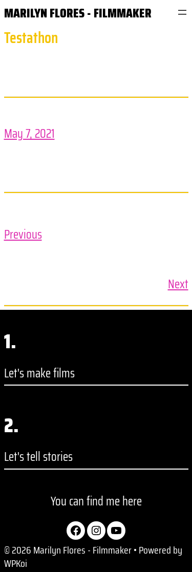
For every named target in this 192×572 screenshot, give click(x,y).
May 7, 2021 (29, 133)
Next (178, 284)
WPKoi (15, 563)
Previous (23, 234)
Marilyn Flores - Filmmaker (78, 13)
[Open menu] (182, 12)
